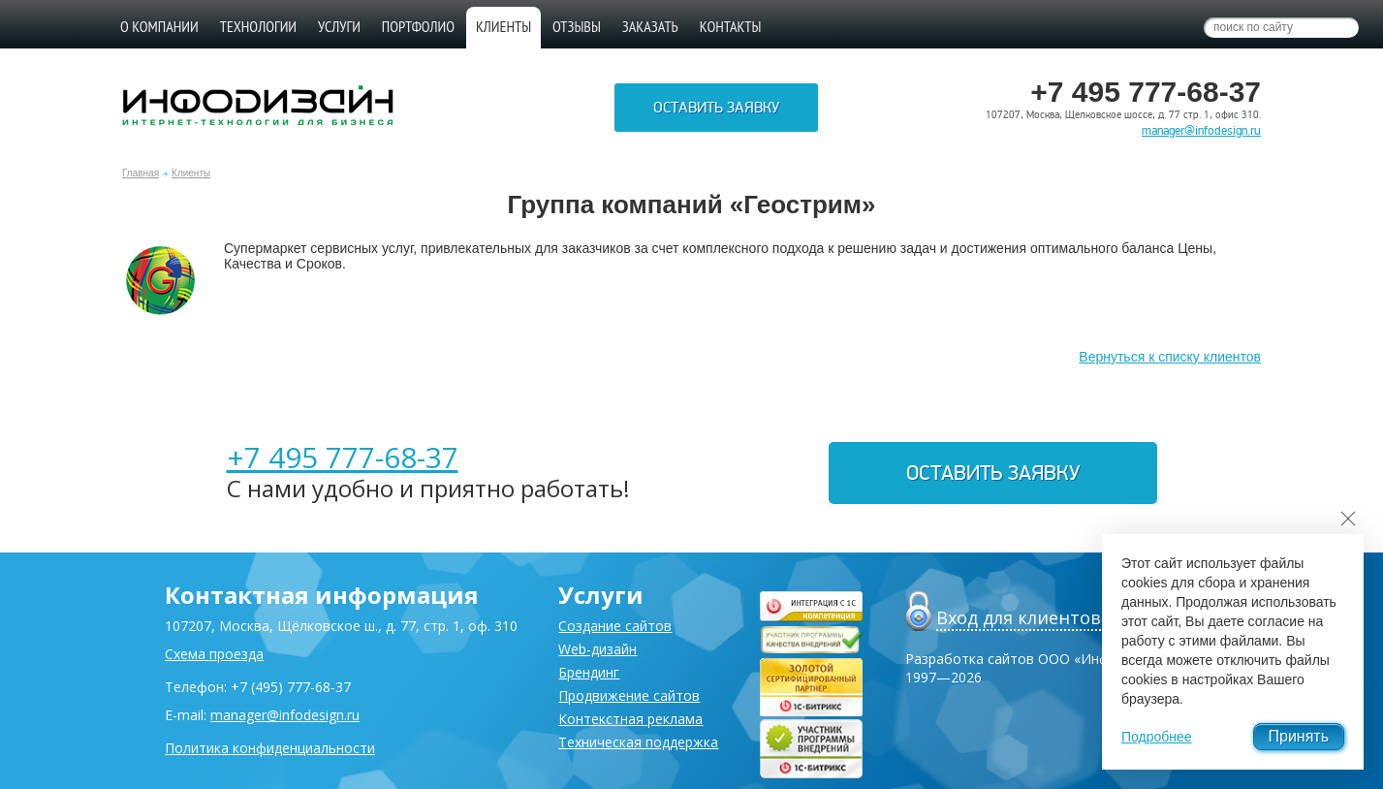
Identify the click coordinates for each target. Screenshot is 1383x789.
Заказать (650, 26)
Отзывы (576, 26)
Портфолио (418, 26)
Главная (140, 173)
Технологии (258, 26)
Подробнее (1156, 736)
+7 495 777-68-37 (342, 457)
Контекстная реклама (630, 719)
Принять (1299, 736)
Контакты (731, 26)
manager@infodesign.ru (1201, 131)
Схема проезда (214, 654)
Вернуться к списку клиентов (1170, 356)
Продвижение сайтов (629, 695)
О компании (159, 26)
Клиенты (191, 173)
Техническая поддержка (638, 742)
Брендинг (588, 672)
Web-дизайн (597, 649)
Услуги (339, 26)
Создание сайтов (615, 625)
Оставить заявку (716, 107)
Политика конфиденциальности (270, 748)
